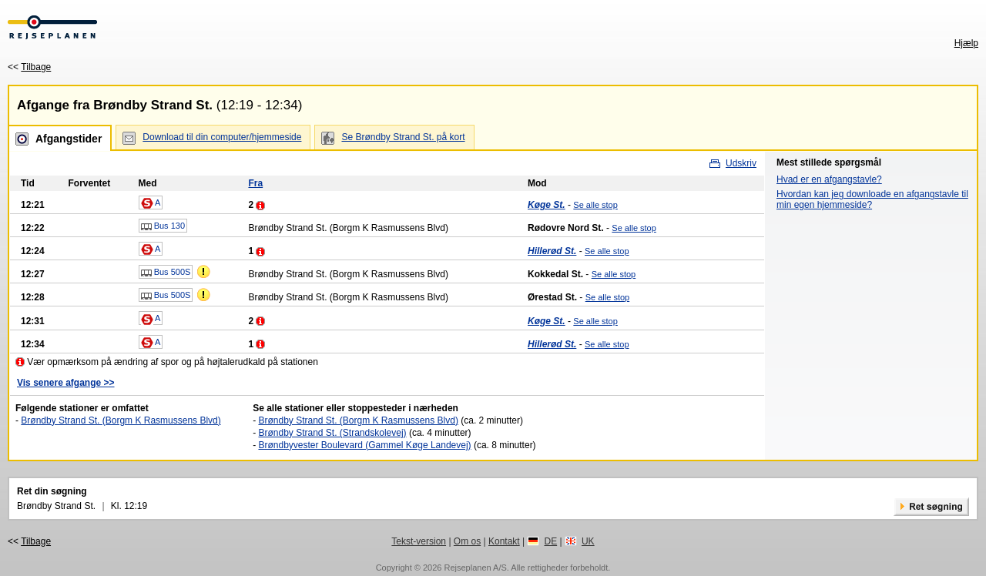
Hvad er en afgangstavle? (829, 179)
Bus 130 (163, 226)
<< (29, 67)
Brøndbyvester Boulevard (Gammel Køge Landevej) (364, 445)
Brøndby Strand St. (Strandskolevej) (332, 432)
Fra (255, 183)
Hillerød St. (552, 251)
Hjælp (966, 43)
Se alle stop (595, 204)
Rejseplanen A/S (475, 567)
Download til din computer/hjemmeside (222, 137)
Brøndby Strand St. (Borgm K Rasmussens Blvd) (120, 420)
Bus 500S (166, 272)
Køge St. (546, 204)
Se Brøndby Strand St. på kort (402, 137)
